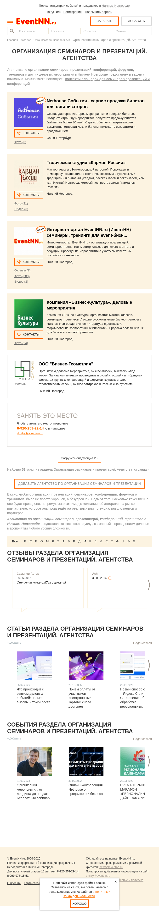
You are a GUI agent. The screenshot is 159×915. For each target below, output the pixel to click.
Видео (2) (21, 281)
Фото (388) (22, 276)
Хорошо (80, 903)
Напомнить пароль (98, 12)
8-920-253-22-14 (30, 428)
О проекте (14, 883)
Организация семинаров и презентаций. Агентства (93, 469)
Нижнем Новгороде (116, 5)
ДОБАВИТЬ (136, 21)
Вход (50, 12)
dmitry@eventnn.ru (30, 433)
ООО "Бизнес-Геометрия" (66, 364)
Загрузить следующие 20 (79, 458)
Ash (95, 573)
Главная (12, 39)
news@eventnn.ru (111, 867)
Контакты (31, 133)
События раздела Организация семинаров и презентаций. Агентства (70, 727)
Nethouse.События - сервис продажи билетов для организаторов (96, 104)
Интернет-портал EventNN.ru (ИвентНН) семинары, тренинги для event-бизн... (89, 232)
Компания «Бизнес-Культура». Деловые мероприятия (89, 305)
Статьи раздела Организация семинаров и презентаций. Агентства (75, 632)
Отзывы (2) (22, 270)
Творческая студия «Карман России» (86, 162)
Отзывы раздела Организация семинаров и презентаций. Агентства (70, 556)
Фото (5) (20, 142)
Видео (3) (21, 209)
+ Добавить (14, 642)
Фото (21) (21, 203)
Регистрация (72, 12)
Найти (11, 31)
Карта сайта (32, 883)
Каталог (26, 39)
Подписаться (142, 643)
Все (15, 541)
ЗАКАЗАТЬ (104, 21)
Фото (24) (21, 343)
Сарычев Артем (28, 573)
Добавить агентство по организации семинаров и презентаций (79, 483)
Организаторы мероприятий (52, 39)
